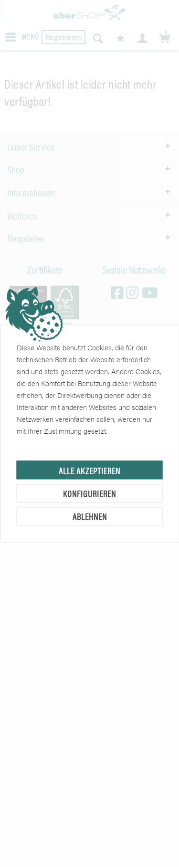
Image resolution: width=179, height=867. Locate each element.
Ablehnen (90, 516)
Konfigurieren (89, 493)
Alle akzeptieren (89, 470)
